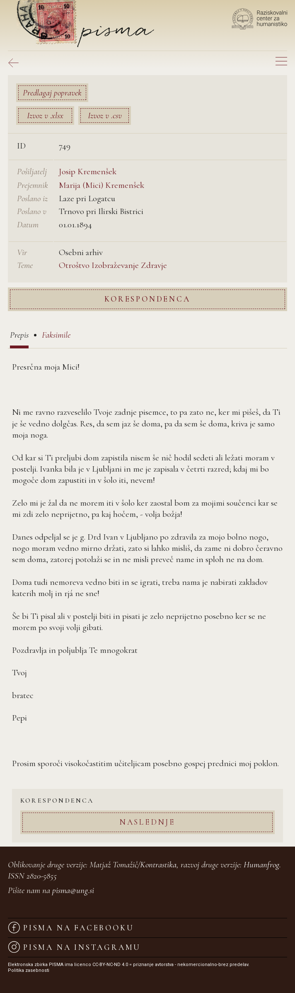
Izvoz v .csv (105, 115)
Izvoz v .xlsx (45, 115)
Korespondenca (147, 299)
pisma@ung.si (73, 890)
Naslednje (147, 822)
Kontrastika (158, 864)
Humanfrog (261, 864)
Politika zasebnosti (28, 970)
